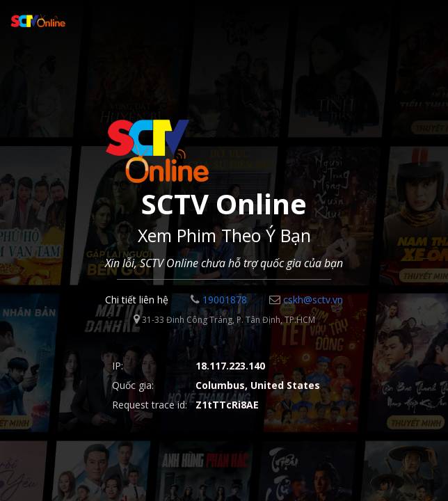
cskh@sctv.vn (306, 299)
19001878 (219, 299)
